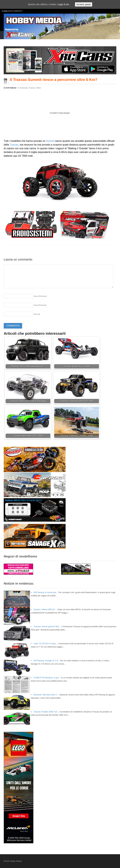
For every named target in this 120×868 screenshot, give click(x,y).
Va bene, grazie (83, 4)
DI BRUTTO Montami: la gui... (47, 677)
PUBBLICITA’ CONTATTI (12, 11)
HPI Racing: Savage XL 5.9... (47, 660)
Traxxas (31, 88)
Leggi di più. (63, 4)
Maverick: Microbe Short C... (46, 695)
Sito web (37, 314)
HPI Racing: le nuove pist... (46, 592)
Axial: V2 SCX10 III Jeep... (45, 643)
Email (40, 305)
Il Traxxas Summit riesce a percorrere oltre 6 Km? (53, 79)
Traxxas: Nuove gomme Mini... (47, 626)
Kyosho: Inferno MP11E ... (45, 609)
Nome (40, 296)
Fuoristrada (23, 88)
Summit (50, 141)
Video (38, 88)
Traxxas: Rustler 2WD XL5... (46, 712)
